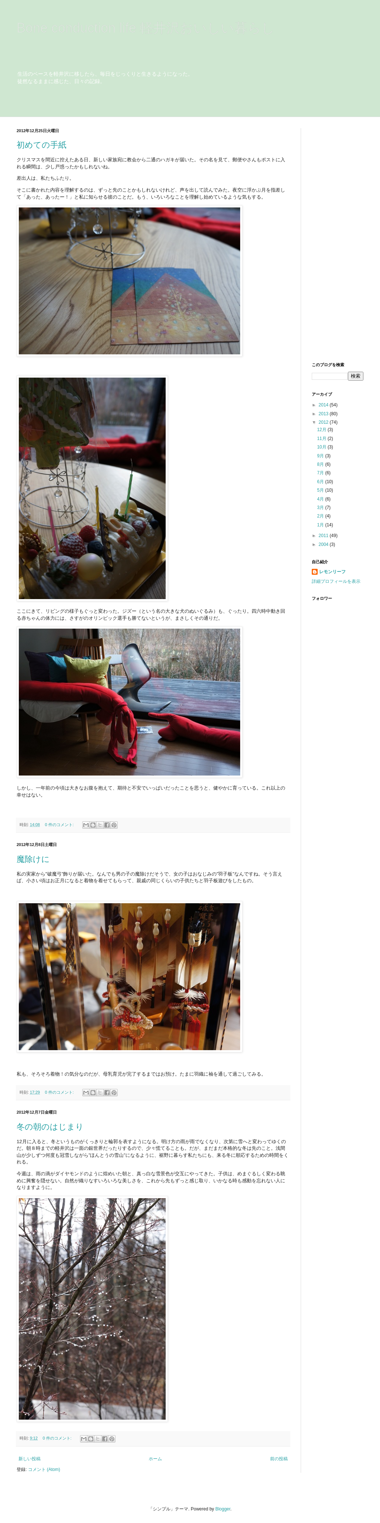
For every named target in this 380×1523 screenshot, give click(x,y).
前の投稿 (279, 1458)
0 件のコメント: (60, 824)
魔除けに (33, 859)
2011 (324, 535)
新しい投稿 (29, 1458)
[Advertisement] (334, 239)
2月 (321, 516)
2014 (324, 405)
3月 (321, 507)
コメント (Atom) (44, 1469)
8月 (321, 464)
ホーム (155, 1458)
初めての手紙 (41, 144)
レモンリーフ (332, 571)
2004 (324, 544)
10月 (322, 447)
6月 (321, 481)
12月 (322, 429)
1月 (321, 524)
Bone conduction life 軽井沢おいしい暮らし (146, 27)
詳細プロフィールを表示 (336, 581)
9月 (321, 455)
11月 (322, 438)
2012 (324, 422)
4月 (321, 499)
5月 (321, 490)
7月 (321, 472)
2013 (324, 413)
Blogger (223, 1509)
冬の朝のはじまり (50, 1126)
